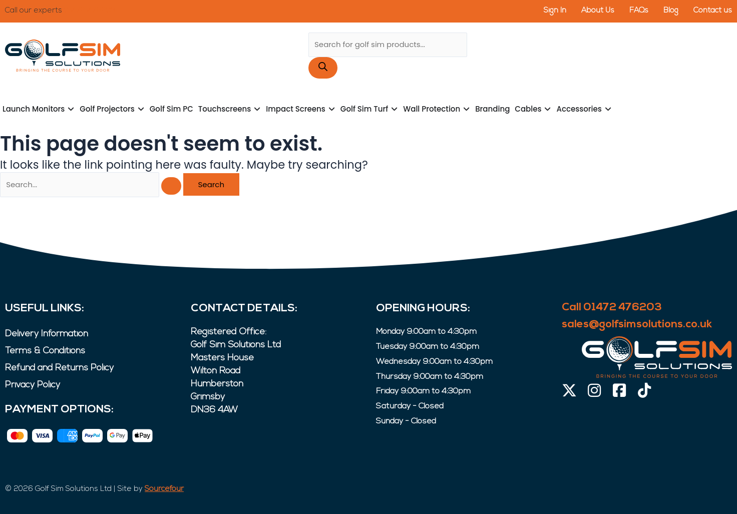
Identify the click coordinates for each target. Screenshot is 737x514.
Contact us (712, 11)
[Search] (322, 68)
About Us (597, 11)
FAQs (638, 11)
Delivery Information (46, 334)
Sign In (554, 11)
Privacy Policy (32, 385)
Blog (670, 11)
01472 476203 (89, 11)
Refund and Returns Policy (59, 368)
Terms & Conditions (45, 351)
